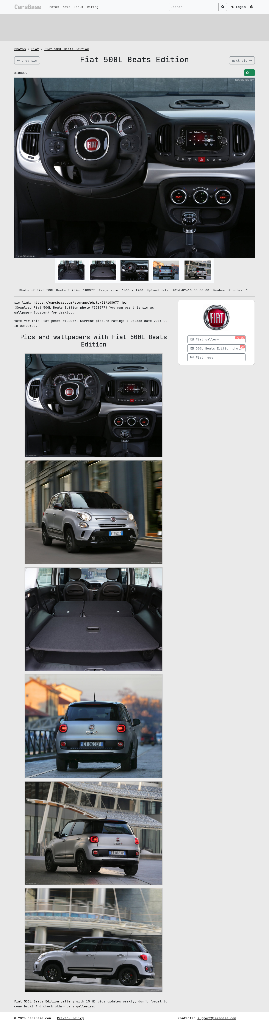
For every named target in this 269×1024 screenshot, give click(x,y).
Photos (53, 7)
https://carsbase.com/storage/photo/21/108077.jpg (80, 302)
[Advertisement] (134, 27)
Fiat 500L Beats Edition (66, 49)
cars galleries (80, 1006)
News (66, 7)
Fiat (35, 49)
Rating (93, 7)
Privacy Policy (70, 1018)
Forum (78, 7)
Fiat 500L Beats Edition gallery (45, 1001)
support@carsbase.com (216, 1018)
